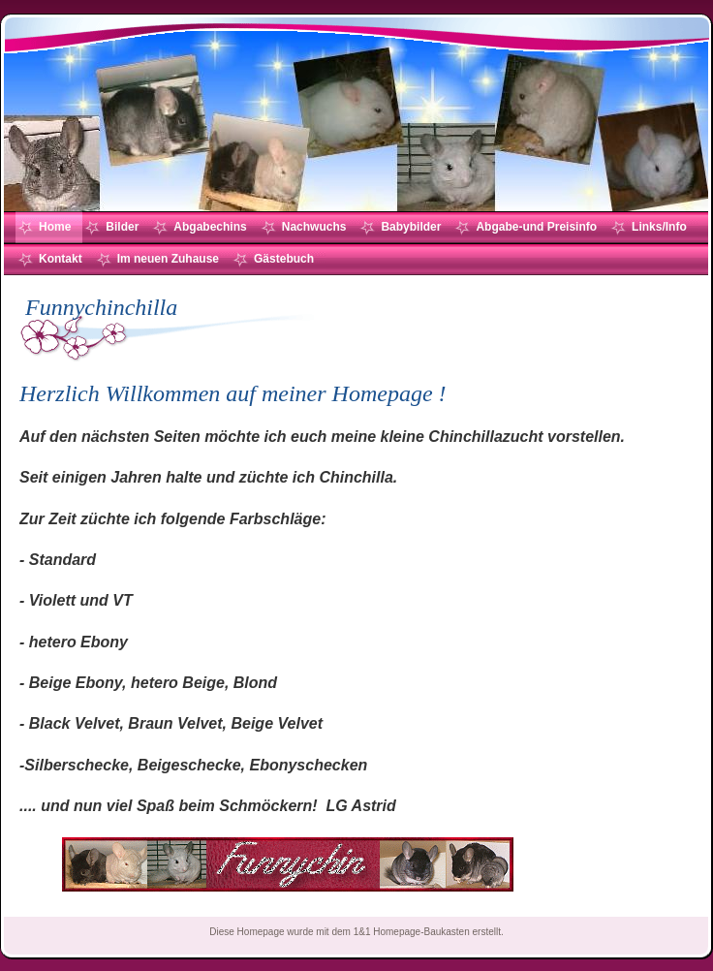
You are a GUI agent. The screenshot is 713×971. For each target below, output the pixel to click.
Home (55, 227)
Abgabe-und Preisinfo (536, 227)
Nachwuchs (314, 227)
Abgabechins (209, 227)
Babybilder (411, 227)
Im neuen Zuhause (168, 259)
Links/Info (659, 227)
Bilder (122, 227)
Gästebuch (284, 259)
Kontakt (60, 259)
